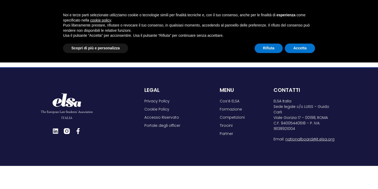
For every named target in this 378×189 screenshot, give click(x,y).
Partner (302, 12)
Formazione (197, 12)
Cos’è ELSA (161, 12)
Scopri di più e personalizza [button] (95, 174)
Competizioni (237, 12)
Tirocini (272, 12)
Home (45, 30)
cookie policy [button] (100, 147)
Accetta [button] (300, 174)
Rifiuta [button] (269, 174)
